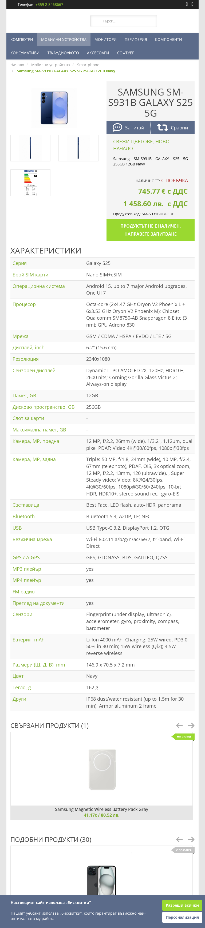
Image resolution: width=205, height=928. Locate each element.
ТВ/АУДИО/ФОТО (63, 52)
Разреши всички (182, 905)
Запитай (128, 128)
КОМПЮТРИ (21, 39)
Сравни (172, 128)
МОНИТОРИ (105, 39)
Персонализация (182, 917)
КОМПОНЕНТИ (168, 39)
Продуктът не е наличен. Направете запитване (150, 230)
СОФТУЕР (125, 52)
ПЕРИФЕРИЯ (136, 39)
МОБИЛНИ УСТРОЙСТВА (63, 39)
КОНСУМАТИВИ (25, 52)
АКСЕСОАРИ (98, 52)
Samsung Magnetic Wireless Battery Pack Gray (101, 809)
